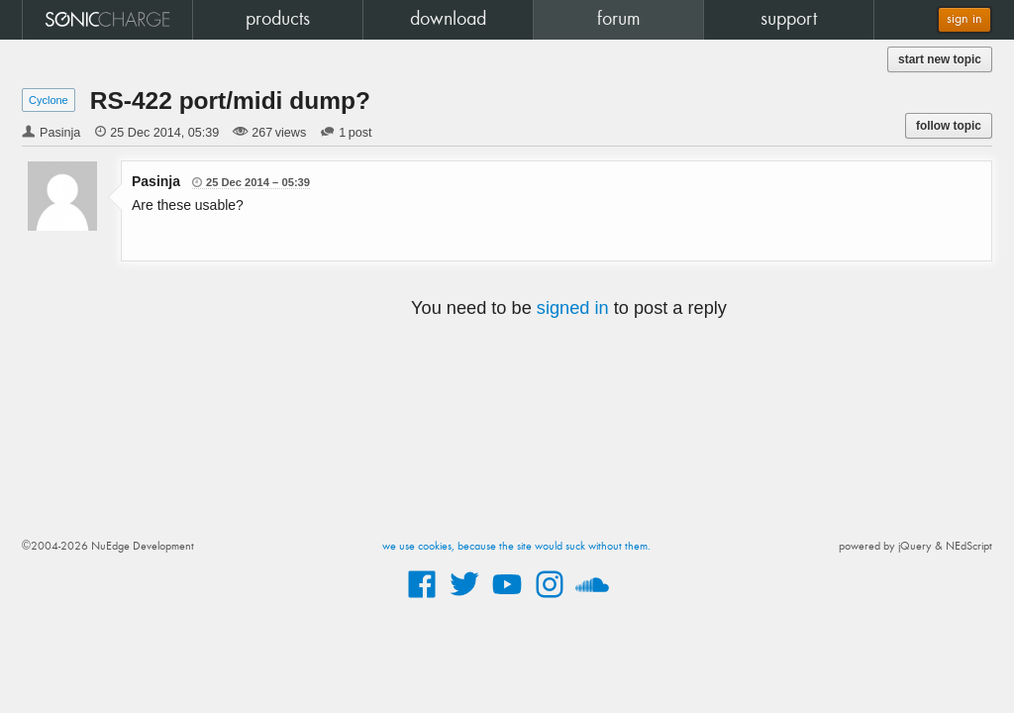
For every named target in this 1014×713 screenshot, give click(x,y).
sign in (964, 19)
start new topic (939, 59)
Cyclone (48, 100)
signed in (573, 308)
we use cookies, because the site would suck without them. (516, 547)
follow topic (948, 126)
